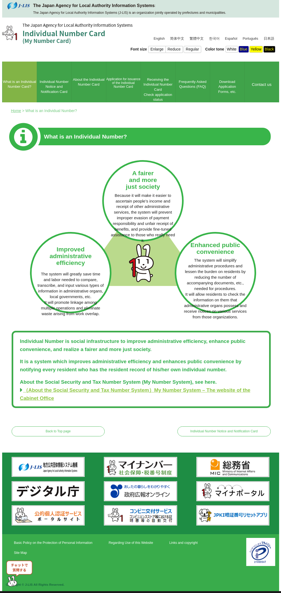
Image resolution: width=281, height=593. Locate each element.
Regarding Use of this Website (131, 543)
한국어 (214, 39)
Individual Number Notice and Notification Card (223, 431)
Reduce (174, 49)
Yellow (256, 49)
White (232, 49)
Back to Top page (58, 431)
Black (269, 49)
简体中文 (177, 39)
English (159, 39)
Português (250, 39)
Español (231, 39)
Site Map (20, 553)
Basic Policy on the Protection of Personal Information (53, 543)
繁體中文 (197, 39)
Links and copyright (183, 543)
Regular (192, 49)
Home (16, 111)
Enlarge (156, 49)
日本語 (269, 39)
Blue (243, 49)
